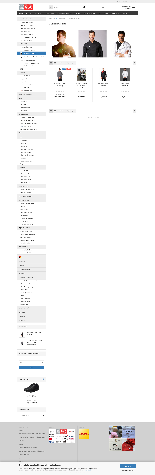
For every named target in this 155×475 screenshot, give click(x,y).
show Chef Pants (25, 76)
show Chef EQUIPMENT (27, 189)
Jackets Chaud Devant (27, 240)
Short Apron (23, 110)
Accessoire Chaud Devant (28, 234)
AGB (20, 458)
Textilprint (22, 316)
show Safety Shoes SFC (27, 117)
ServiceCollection (24, 200)
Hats (106, 13)
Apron (78, 13)
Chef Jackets (38, 13)
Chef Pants (50, 13)
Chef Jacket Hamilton (125, 85)
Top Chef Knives (25, 298)
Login (125, 1)
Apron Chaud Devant (26, 237)
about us (21, 430)
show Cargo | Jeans (27, 85)
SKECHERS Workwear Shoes (28, 129)
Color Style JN (26, 25)
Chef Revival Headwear (27, 155)
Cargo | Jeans (24, 82)
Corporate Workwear (28, 37)
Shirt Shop (22, 273)
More (125, 13)
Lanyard (21, 265)
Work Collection (25, 13)
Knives (22, 295)
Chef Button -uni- (25, 182)
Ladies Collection (27, 66)
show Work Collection (26, 22)
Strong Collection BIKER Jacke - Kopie (81, 86)
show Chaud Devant (26, 231)
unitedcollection (23, 246)
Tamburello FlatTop (26, 161)
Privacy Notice (88, 470)
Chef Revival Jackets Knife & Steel (32, 57)
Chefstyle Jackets (27, 60)
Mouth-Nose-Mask (24, 269)
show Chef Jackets (26, 47)
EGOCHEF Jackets (27, 50)
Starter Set (22, 320)
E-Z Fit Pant (25, 87)
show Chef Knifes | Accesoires (29, 281)
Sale (99, 13)
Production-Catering (26, 212)
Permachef (23, 158)
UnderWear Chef (24, 308)
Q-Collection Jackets (28, 53)
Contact (21, 444)
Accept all (128, 466)
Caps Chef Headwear (26, 149)
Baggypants (23, 79)
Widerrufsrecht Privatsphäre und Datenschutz (32, 433)
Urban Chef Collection (65, 13)
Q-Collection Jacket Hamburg (60, 85)
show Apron (23, 102)
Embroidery (22, 312)
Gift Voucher (24, 304)
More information (127, 471)
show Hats (23, 140)
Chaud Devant (25, 228)
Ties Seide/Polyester (28, 224)
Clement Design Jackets (29, 63)
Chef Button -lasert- (26, 177)
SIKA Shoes (25, 126)
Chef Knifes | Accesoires (26, 277)
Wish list (133, 1)
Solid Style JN (26, 31)
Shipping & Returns (24, 454)
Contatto (21, 440)
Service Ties (24, 215)
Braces (22, 206)
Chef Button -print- (25, 180)
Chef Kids (22, 261)
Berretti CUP (23, 146)
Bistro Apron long (25, 107)
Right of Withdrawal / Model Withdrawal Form (32, 451)
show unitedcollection (26, 250)
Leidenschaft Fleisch (26, 253)
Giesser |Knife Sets (26, 293)
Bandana (23, 143)
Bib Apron (23, 104)
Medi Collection (25, 196)
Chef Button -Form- (25, 174)
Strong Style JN (26, 34)
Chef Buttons (115, 13)
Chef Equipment (25, 284)
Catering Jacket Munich (103, 85)
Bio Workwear (26, 40)
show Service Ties (27, 218)
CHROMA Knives (25, 290)
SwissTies (25, 221)
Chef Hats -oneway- (26, 152)
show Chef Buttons (26, 171)
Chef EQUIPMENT (24, 186)
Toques (22, 164)
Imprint (21, 461)
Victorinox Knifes (25, 301)
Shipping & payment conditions (28, 447)
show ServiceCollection (27, 203)
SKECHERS (31, 396)
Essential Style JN (27, 28)
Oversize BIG (24, 209)
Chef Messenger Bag (26, 287)
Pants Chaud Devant (26, 243)
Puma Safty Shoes (27, 121)
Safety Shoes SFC (89, 13)
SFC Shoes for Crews (28, 123)
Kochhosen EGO (27, 90)
